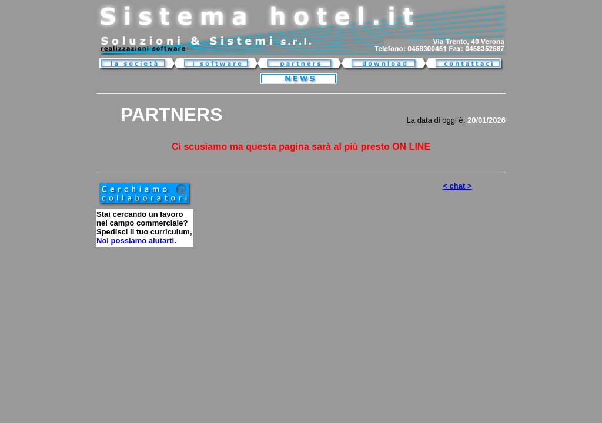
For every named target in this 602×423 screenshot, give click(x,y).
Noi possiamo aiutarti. (136, 240)
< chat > (457, 186)
